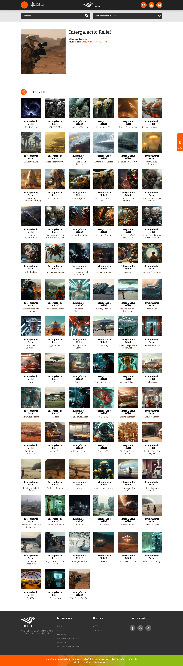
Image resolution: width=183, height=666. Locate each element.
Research (103, 561)
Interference (55, 382)
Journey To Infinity (152, 272)
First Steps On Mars (79, 598)
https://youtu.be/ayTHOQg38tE (94, 42)
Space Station (127, 524)
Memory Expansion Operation (128, 346)
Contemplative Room (79, 561)
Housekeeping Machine (152, 489)
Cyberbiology (31, 272)
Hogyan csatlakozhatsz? (68, 646)
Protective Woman (55, 524)
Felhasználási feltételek (68, 638)
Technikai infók (64, 630)
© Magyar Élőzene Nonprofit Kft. (98, 662)
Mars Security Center (152, 127)
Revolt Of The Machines (127, 199)
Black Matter (31, 127)
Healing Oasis (152, 382)
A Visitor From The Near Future (152, 199)
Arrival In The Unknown (152, 162)
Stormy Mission (103, 308)
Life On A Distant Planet (31, 489)
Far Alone (79, 488)
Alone (31, 382)
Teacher (128, 272)
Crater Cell (55, 451)
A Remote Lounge (79, 451)
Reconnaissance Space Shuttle (31, 236)
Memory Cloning (103, 235)
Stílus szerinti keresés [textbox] (106, 15)
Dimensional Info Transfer (31, 309)
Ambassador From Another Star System (55, 236)
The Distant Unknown (31, 562)
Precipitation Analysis (31, 452)
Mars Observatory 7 (55, 161)
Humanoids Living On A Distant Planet (152, 236)
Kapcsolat (97, 630)
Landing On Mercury (127, 161)
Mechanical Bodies (79, 235)
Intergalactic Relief (31, 122)
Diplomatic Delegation (79, 309)
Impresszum (62, 642)
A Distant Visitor (55, 198)
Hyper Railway (55, 345)
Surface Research (128, 561)
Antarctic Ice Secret (103, 161)
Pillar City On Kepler (31, 161)
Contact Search (152, 416)
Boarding (103, 345)
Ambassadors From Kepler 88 (104, 199)
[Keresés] (52, 16)
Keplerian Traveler (79, 127)
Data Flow (79, 382)
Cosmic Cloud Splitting (79, 162)
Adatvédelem (63, 634)
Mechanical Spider (55, 272)
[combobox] (127, 16)
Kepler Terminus (103, 272)
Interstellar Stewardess (31, 346)
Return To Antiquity (128, 127)
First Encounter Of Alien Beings (79, 273)
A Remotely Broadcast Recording (31, 199)
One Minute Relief (79, 416)
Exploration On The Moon (55, 562)
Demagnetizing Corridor (79, 346)
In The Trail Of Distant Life (128, 236)
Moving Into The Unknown (127, 309)
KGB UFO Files (55, 127)
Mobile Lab (152, 308)
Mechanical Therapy (152, 561)
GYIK (95, 626)
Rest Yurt (31, 598)
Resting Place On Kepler (152, 452)
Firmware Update (31, 416)
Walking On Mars (55, 488)
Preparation (55, 598)
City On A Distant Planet (128, 452)
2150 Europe (103, 524)
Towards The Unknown (104, 452)
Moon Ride (79, 524)
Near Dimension (127, 416)
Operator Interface (103, 382)
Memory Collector (127, 382)
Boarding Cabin (79, 198)
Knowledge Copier (55, 308)
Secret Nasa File (103, 127)
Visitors (55, 416)
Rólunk (60, 626)
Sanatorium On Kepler (128, 489)
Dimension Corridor (152, 345)
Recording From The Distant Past (31, 525)
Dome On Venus (152, 524)
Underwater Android (103, 488)
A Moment (103, 416)
